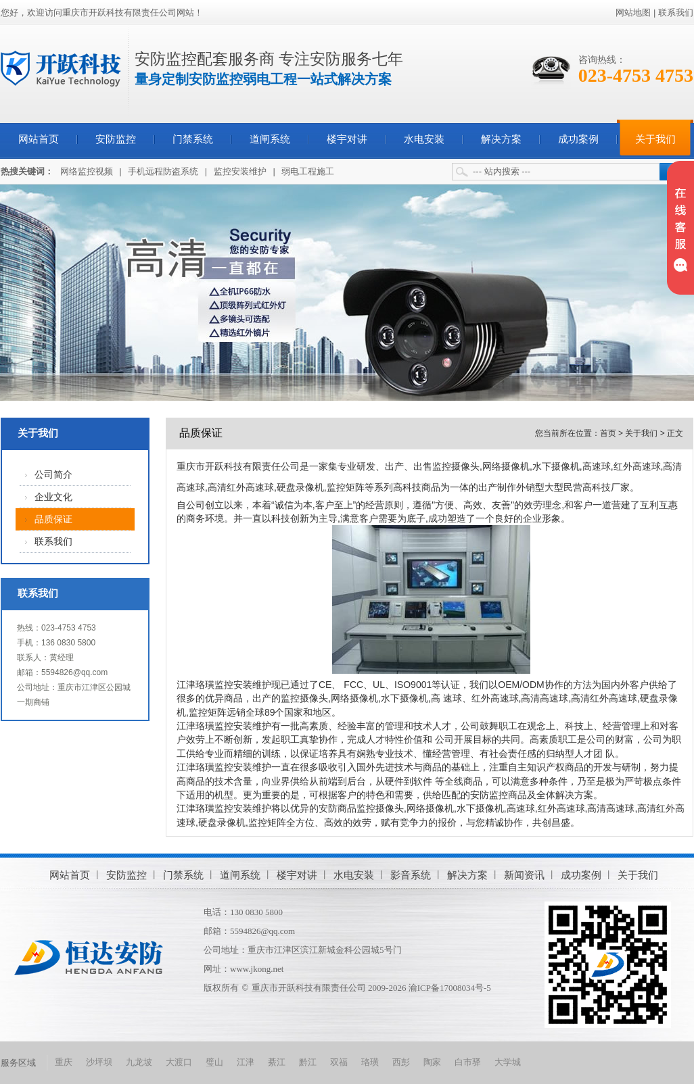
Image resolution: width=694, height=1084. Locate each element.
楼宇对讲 (347, 139)
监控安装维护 (240, 171)
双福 (339, 1062)
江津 (245, 1062)
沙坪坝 (99, 1062)
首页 (608, 433)
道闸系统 (270, 139)
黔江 (308, 1062)
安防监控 (115, 139)
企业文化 (53, 497)
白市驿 (468, 1062)
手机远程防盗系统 (163, 171)
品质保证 (53, 519)
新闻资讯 (524, 875)
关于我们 (655, 139)
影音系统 (410, 875)
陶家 (432, 1062)
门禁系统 (192, 139)
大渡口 (179, 1062)
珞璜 (370, 1062)
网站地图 (633, 12)
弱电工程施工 (307, 171)
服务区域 (18, 1063)
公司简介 (53, 475)
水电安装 (424, 139)
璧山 (214, 1062)
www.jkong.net (256, 969)
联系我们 (675, 12)
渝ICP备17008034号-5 (450, 988)
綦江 (276, 1062)
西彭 (401, 1062)
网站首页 (38, 139)
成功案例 (578, 139)
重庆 (63, 1062)
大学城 (507, 1062)
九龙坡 (139, 1062)
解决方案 (501, 139)
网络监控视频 (86, 171)
